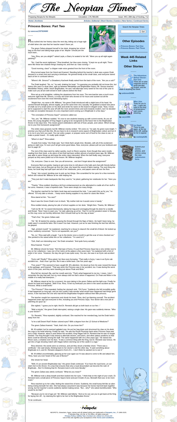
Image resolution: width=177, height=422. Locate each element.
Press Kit (108, 416)
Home (31, 21)
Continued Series (141, 21)
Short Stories (107, 21)
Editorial (96, 21)
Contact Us (91, 416)
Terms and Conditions (105, 418)
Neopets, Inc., (111, 412)
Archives (39, 21)
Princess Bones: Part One (132, 46)
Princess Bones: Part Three (133, 48)
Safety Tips (81, 416)
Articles (87, 21)
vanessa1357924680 (39, 31)
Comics (117, 21)
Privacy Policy (70, 416)
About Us (100, 416)
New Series (127, 21)
